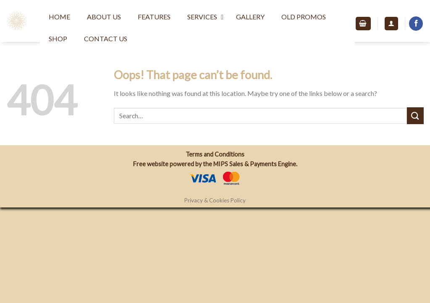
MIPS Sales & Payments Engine (254, 163)
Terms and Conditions (215, 154)
